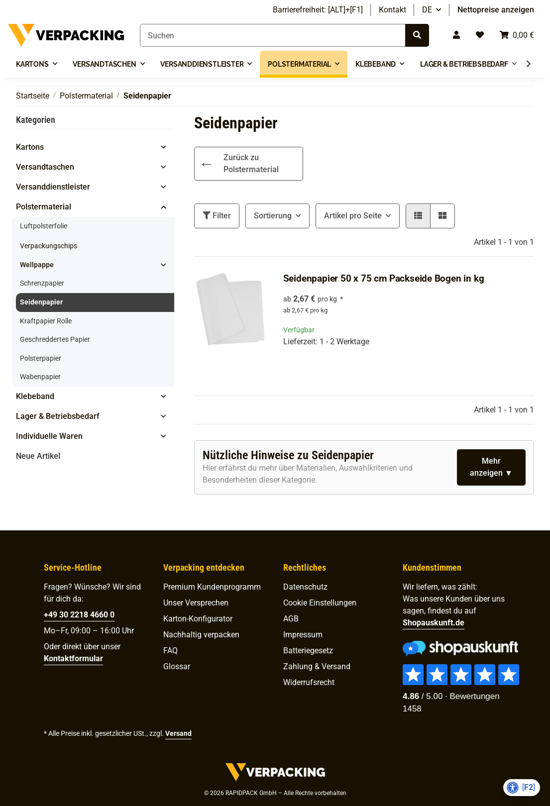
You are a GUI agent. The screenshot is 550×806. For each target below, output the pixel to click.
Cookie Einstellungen (319, 602)
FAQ (170, 650)
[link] (249, 164)
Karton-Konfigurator (197, 618)
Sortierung (273, 215)
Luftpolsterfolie (43, 226)
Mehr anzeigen (487, 467)
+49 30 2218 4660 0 (79, 614)
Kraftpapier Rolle (46, 321)
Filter (217, 215)
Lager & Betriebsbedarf (58, 416)
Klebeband (35, 396)
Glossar (176, 666)
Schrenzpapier (42, 283)
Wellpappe (37, 265)
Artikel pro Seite (353, 215)
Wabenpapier (40, 377)
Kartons (30, 147)
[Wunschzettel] (480, 35)
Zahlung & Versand (316, 666)
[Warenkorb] (517, 35)
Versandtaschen (45, 167)
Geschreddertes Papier (55, 339)
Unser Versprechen (195, 602)
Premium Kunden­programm (212, 587)
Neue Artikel (38, 456)
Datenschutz (305, 587)
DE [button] (427, 9)
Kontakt (392, 9)
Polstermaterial (43, 206)
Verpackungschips (48, 246)
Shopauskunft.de (433, 622)
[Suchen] (273, 35)
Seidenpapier (41, 302)
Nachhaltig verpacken (201, 634)
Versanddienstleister (53, 187)
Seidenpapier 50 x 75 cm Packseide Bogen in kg (383, 278)
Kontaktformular (73, 658)
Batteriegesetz (308, 650)
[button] (456, 35)
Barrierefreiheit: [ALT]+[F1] (318, 9)
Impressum (303, 634)
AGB (291, 618)
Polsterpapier (40, 358)
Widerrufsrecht (308, 682)
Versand (178, 733)
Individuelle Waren (49, 436)
